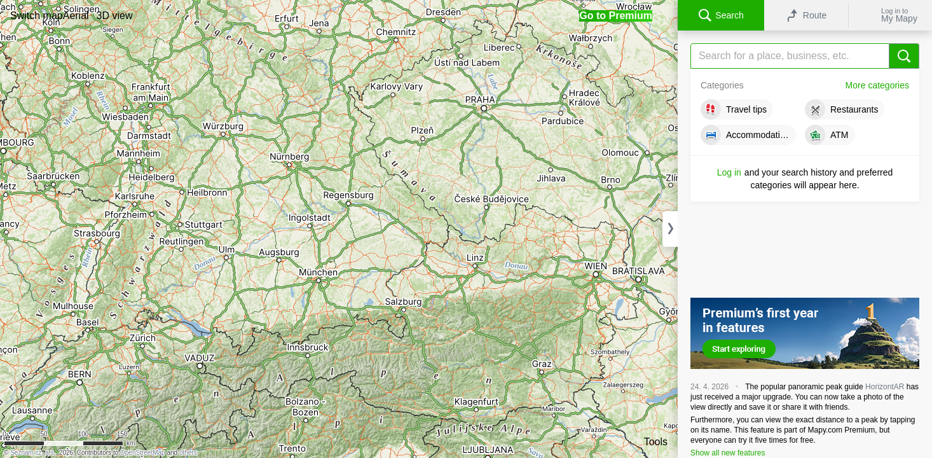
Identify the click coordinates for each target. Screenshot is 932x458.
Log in (729, 172)
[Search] (804, 56)
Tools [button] (656, 441)
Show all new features (727, 452)
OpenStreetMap (142, 452)
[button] (36, 15)
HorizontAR (884, 386)
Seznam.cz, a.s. (32, 452)
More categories (877, 85)
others (188, 452)
